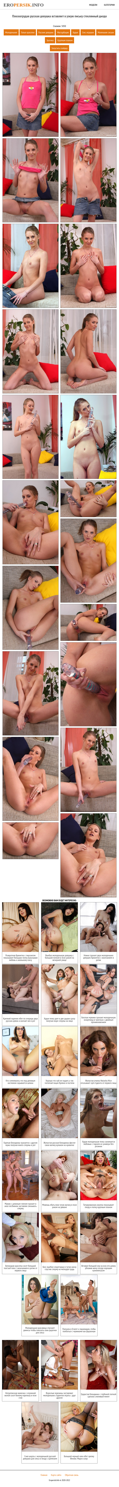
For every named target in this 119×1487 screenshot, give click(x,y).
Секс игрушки (88, 32)
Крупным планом (65, 40)
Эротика (50, 40)
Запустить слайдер (59, 48)
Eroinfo (24, 4)
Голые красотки (27, 32)
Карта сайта (56, 1474)
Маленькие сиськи (106, 32)
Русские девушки (45, 32)
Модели (93, 4)
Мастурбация (63, 32)
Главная (44, 1474)
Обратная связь (71, 1474)
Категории (109, 4)
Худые (75, 32)
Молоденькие (11, 32)
